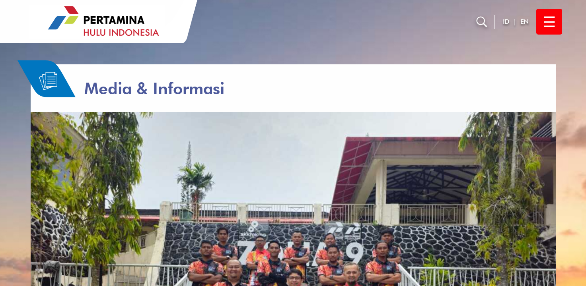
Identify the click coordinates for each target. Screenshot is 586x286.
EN (524, 21)
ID (506, 21)
